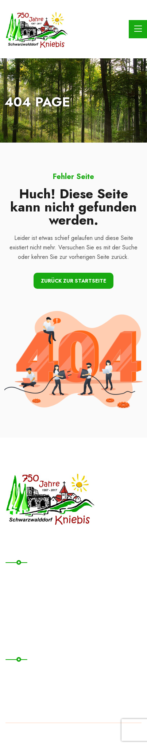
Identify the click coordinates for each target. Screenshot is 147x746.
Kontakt (18, 591)
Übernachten (25, 606)
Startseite (20, 576)
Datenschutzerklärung (37, 673)
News (16, 621)
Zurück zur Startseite (73, 280)
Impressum (22, 688)
